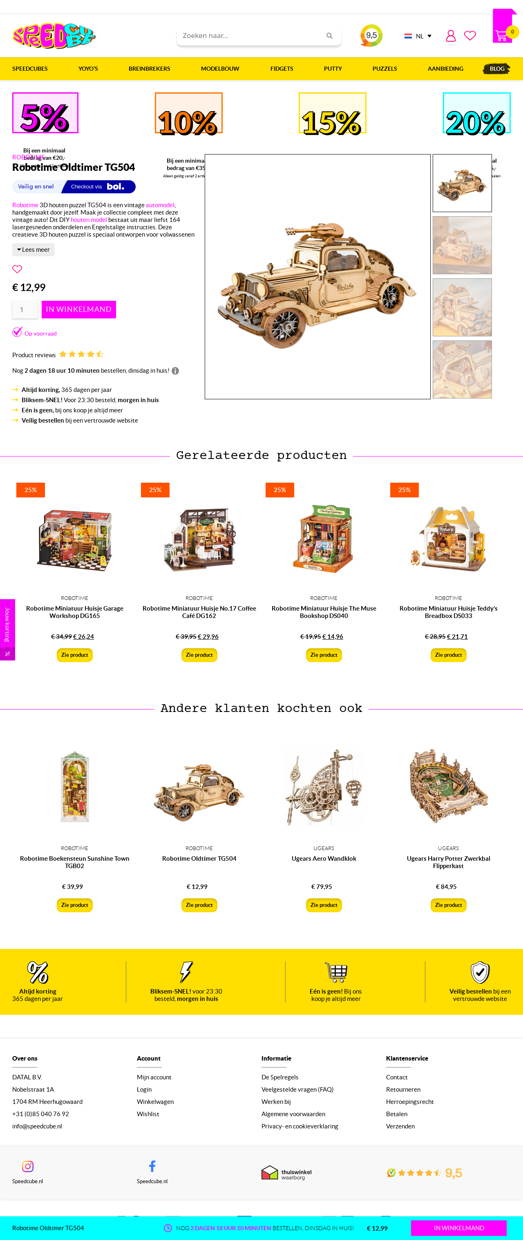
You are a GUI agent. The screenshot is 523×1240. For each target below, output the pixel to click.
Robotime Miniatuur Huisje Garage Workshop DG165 (74, 612)
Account (149, 1058)
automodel (160, 204)
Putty (335, 69)
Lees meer (33, 249)
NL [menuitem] (420, 36)
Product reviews (57, 354)
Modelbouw (222, 69)
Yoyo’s (90, 69)
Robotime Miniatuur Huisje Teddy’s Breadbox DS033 (449, 612)
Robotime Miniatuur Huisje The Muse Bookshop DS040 (324, 612)
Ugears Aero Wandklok (324, 858)
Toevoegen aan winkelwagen (79, 309)
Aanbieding (445, 68)
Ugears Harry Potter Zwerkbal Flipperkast (448, 862)
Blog (497, 68)
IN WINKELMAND (459, 1227)
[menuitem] (416, 36)
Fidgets (283, 69)
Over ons (25, 1058)
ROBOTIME (28, 157)
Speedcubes (32, 69)
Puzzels (387, 69)
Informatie (276, 1058)
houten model (89, 219)
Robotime (25, 204)
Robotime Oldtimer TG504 (199, 858)
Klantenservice (407, 1058)
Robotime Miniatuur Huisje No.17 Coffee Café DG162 (199, 612)
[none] (416, 36)
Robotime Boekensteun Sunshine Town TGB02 (75, 862)
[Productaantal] (25, 309)
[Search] (326, 35)
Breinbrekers (151, 69)
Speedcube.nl (27, 1181)
